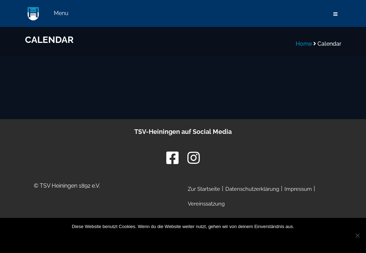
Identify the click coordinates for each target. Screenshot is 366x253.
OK (137, 240)
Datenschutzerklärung (202, 240)
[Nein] (357, 235)
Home (304, 43)
